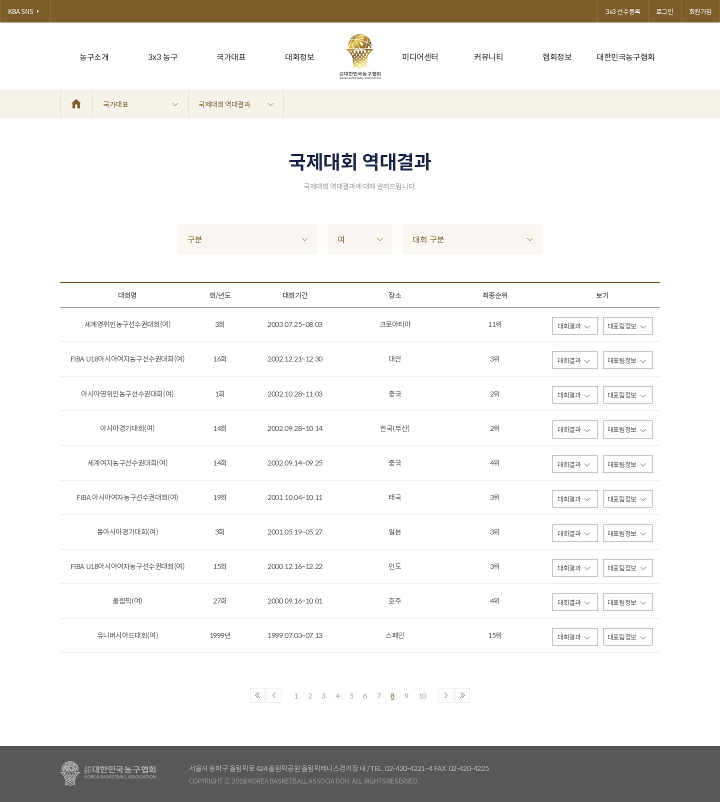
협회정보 (557, 56)
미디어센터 (420, 56)
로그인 (665, 11)
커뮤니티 (488, 56)
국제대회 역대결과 (236, 104)
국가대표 (231, 56)
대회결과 (574, 325)
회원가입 (700, 11)
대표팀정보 (627, 325)
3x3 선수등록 (623, 11)
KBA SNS (25, 11)
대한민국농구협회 (625, 56)
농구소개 (94, 56)
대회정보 (299, 56)
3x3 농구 (163, 56)
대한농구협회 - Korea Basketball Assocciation (108, 774)
